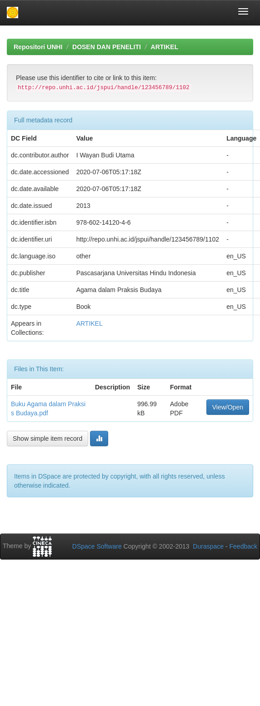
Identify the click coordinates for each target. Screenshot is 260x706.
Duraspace (208, 546)
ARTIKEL (165, 46)
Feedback (243, 546)
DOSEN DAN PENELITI (106, 46)
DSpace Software (97, 546)
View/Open (227, 407)
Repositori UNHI (38, 46)
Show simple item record (47, 438)
